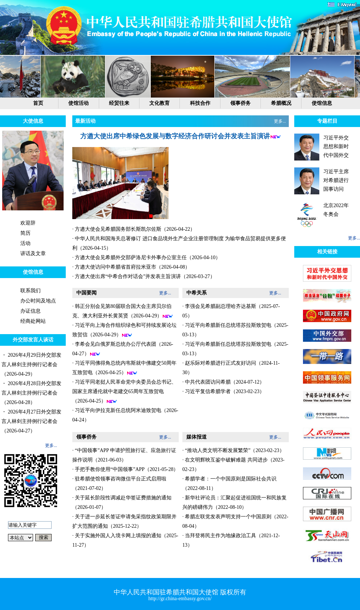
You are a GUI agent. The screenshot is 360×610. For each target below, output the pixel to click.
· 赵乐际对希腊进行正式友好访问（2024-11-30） (231, 367)
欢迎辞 (28, 223)
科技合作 (200, 103)
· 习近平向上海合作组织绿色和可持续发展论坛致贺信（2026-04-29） (124, 330)
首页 (38, 103)
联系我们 (30, 290)
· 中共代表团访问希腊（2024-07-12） (223, 382)
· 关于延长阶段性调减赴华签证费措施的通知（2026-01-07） (121, 502)
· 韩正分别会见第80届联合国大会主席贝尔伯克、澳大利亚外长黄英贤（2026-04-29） (122, 311)
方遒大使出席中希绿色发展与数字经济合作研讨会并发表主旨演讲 (175, 136)
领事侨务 (240, 103)
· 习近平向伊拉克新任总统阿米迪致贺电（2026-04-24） (125, 415)
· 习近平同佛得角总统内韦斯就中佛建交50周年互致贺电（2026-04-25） (124, 368)
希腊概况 (281, 103)
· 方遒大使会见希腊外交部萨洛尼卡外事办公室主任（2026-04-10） (146, 257)
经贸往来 (119, 103)
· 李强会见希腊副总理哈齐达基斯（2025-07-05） (231, 311)
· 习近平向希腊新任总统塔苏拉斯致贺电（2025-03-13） (235, 329)
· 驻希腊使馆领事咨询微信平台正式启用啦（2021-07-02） (119, 483)
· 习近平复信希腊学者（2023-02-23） (223, 391)
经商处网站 (33, 321)
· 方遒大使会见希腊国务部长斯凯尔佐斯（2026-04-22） (133, 229)
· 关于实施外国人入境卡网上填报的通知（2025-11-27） (125, 540)
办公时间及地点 (38, 301)
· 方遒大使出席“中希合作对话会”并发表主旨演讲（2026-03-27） (143, 276)
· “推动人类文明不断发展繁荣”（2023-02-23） (233, 450)
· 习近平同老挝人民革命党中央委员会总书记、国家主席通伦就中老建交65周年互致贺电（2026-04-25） (124, 391)
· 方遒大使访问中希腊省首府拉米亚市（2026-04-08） (131, 267)
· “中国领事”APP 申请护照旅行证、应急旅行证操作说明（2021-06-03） (124, 455)
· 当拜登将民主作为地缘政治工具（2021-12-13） (231, 540)
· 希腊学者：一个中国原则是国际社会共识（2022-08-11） (229, 483)
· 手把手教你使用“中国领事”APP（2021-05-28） (125, 469)
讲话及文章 (33, 253)
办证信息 (30, 311)
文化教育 (159, 103)
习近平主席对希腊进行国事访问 (336, 180)
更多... (51, 445)
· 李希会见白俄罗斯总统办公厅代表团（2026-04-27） (122, 349)
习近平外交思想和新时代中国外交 (336, 146)
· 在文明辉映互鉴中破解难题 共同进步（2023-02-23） (233, 464)
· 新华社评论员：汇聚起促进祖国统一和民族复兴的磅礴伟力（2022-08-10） (234, 502)
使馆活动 (78, 103)
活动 (25, 243)
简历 (25, 233)
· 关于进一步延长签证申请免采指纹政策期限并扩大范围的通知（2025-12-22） (124, 521)
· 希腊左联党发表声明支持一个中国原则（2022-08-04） (235, 521)
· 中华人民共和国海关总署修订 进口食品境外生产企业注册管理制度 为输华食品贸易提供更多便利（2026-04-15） (179, 243)
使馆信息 (322, 103)
